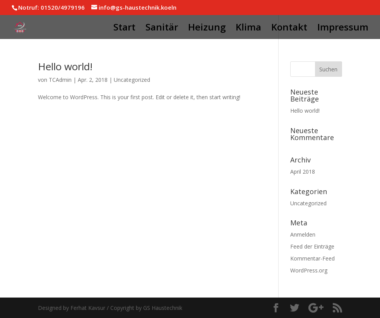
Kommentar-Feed (312, 258)
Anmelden (302, 234)
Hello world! (65, 66)
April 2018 (302, 171)
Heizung (207, 28)
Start (124, 28)
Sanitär (161, 28)
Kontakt (289, 28)
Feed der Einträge (312, 246)
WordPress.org (308, 270)
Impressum (342, 28)
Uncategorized (132, 79)
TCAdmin (60, 79)
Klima (248, 28)
